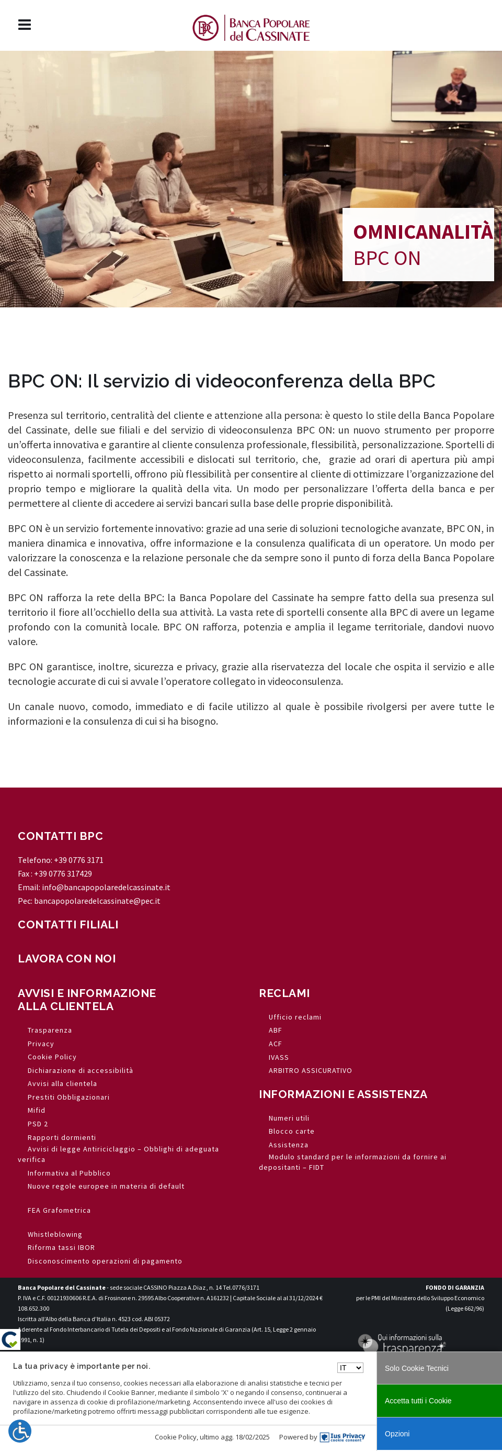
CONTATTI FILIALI (68, 924)
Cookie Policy (176, 1437)
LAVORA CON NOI (67, 958)
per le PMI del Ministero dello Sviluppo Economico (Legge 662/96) (420, 1297)
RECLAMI (284, 993)
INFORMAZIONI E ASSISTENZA (343, 1094)
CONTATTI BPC (60, 836)
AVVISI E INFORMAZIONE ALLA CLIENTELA (87, 1000)
